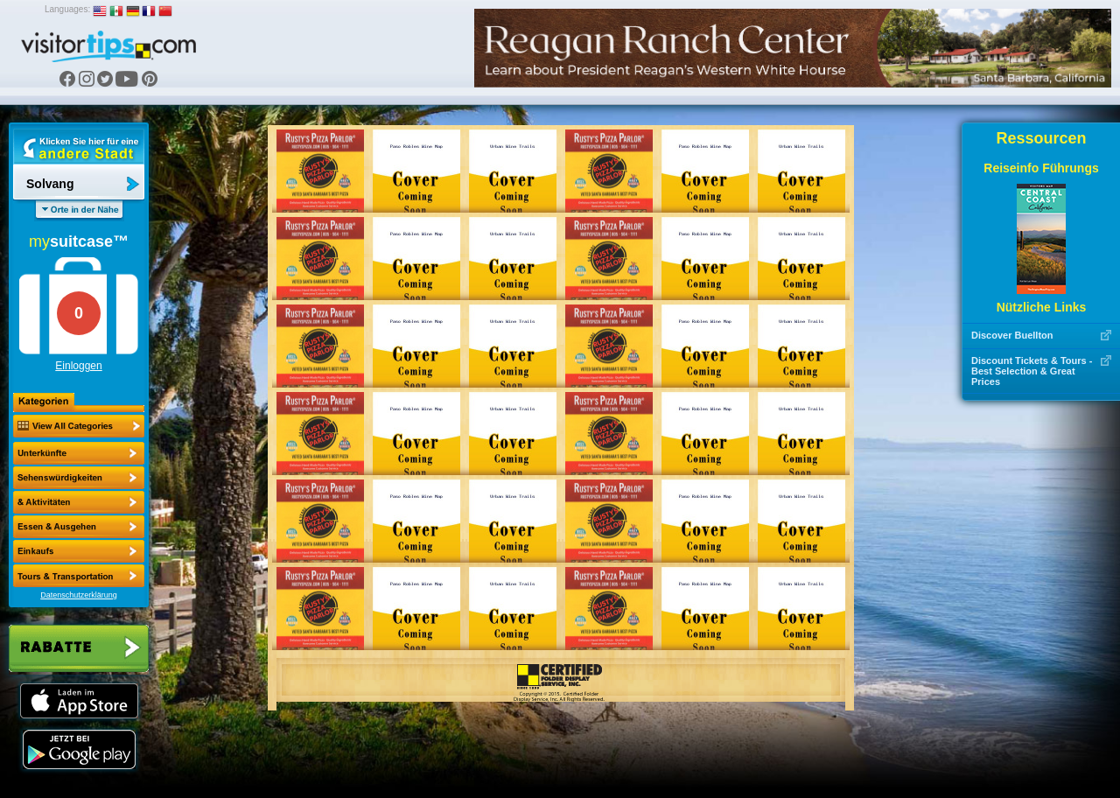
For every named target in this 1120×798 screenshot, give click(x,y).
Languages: (67, 9)
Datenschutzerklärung (78, 595)
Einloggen (78, 366)
